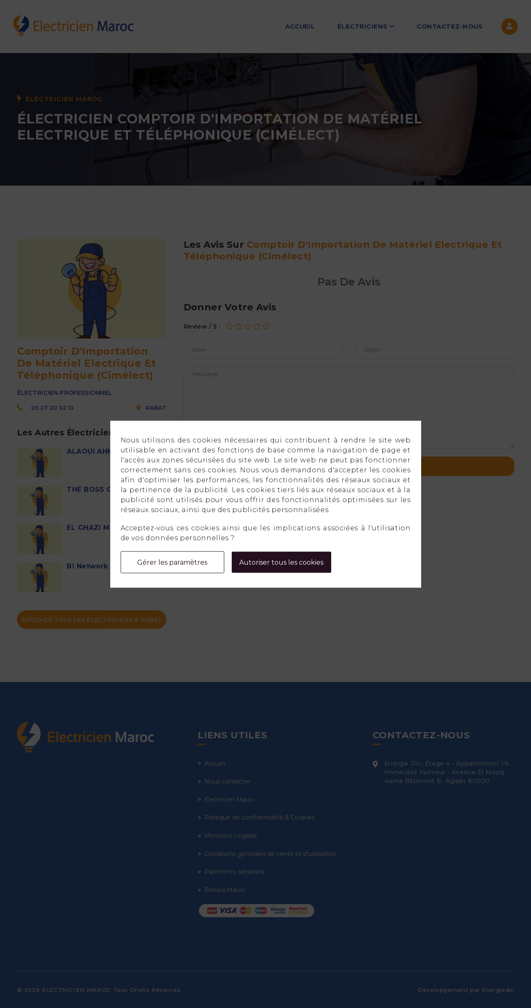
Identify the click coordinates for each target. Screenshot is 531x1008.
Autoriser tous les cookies (281, 562)
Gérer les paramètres (172, 562)
